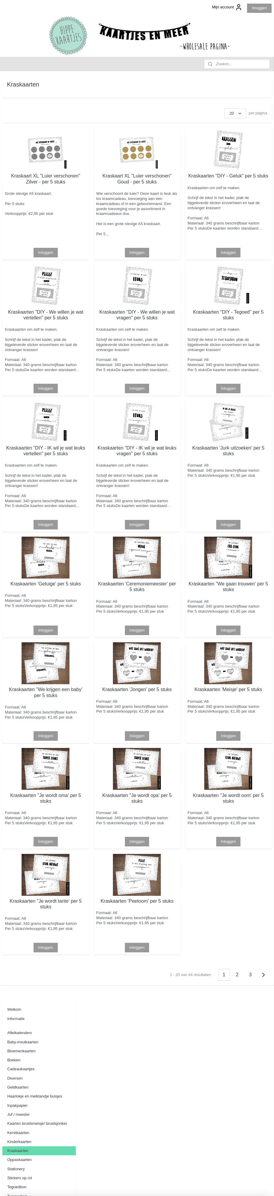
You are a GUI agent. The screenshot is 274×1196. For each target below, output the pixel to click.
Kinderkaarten (19, 217)
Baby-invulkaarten (22, 117)
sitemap (125, 1185)
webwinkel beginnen (156, 1185)
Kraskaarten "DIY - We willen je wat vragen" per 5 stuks (176, 341)
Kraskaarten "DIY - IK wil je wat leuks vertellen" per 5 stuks (111, 498)
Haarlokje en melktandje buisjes (34, 171)
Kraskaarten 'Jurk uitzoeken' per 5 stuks (241, 495)
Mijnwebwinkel (202, 1185)
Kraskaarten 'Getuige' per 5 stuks (111, 651)
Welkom (14, 85)
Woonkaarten (18, 289)
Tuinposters (17, 271)
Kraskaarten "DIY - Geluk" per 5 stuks (241, 181)
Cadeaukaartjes (20, 144)
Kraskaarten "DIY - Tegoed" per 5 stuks (241, 338)
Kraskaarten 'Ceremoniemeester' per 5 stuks (176, 654)
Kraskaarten (17, 226)
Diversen (14, 153)
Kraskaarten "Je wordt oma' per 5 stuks (110, 889)
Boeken (13, 135)
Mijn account (227, 7)
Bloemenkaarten (21, 126)
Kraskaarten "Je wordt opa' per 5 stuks (176, 889)
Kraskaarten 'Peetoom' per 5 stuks (176, 1005)
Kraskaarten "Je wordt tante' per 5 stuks (110, 1005)
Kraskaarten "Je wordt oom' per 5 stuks (241, 889)
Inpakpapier (17, 180)
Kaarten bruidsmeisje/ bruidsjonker (37, 199)
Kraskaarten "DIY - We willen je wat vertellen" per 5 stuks (110, 341)
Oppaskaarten (19, 235)
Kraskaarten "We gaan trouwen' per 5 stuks (241, 651)
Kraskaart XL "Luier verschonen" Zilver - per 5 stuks (111, 184)
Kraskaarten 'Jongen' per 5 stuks (176, 773)
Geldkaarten (17, 162)
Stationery (16, 244)
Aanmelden (17, 1155)
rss (136, 1185)
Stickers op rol (19, 253)
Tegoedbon (16, 262)
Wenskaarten (18, 280)
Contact (14, 313)
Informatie (16, 94)
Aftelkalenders (19, 108)
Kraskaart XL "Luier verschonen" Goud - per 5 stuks (176, 184)
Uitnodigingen (19, 298)
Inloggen (259, 8)
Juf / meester (18, 190)
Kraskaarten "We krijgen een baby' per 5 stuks (111, 773)
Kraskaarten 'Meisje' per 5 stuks (241, 773)
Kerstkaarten (18, 208)
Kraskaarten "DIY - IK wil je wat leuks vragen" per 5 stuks (176, 498)
